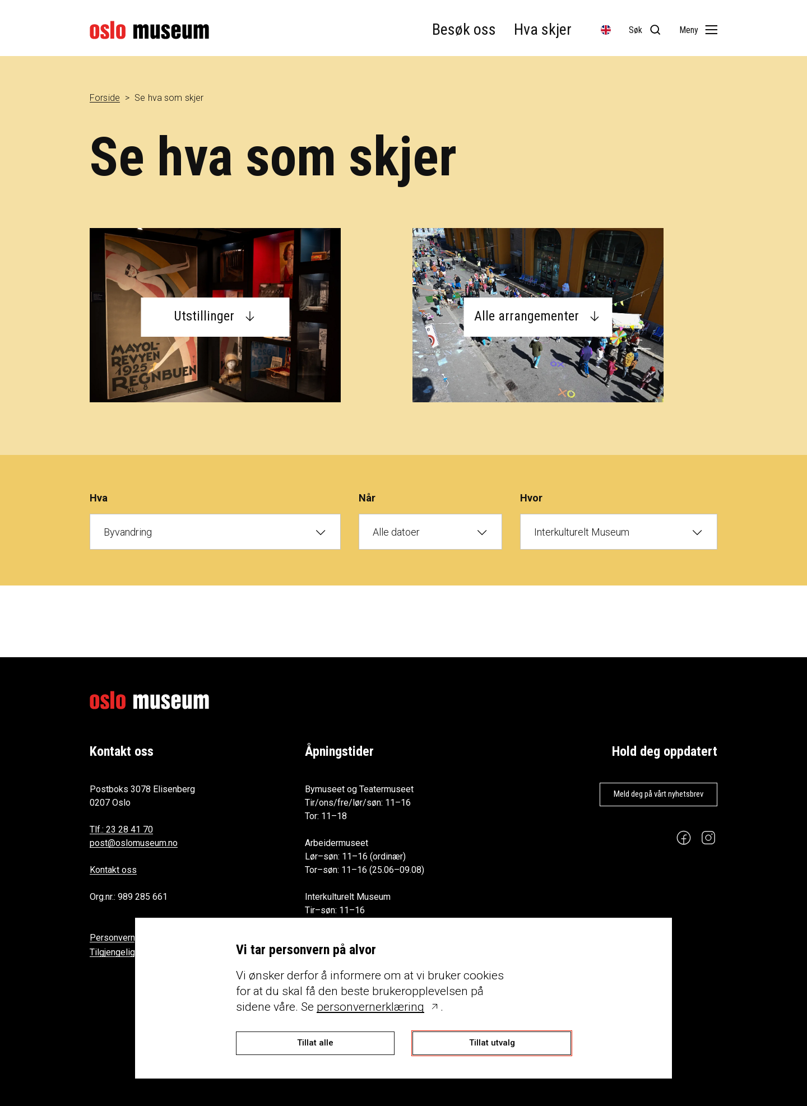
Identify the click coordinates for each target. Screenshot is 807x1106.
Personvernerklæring (131, 937)
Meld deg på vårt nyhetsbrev (658, 794)
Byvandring (128, 532)
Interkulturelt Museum (581, 532)
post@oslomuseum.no (134, 843)
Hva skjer (543, 29)
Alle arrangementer (526, 316)
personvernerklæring (370, 1007)
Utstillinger (204, 316)
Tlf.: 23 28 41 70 (121, 829)
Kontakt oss (113, 870)
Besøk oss (464, 29)
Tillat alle (315, 1043)
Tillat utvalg (492, 1043)
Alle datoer (396, 532)
